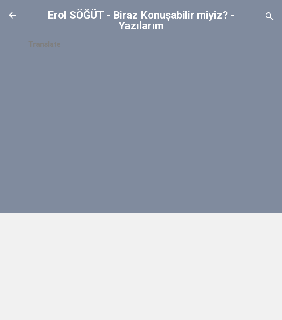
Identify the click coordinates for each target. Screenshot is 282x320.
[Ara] (269, 18)
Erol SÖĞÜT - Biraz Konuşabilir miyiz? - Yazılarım (141, 20)
